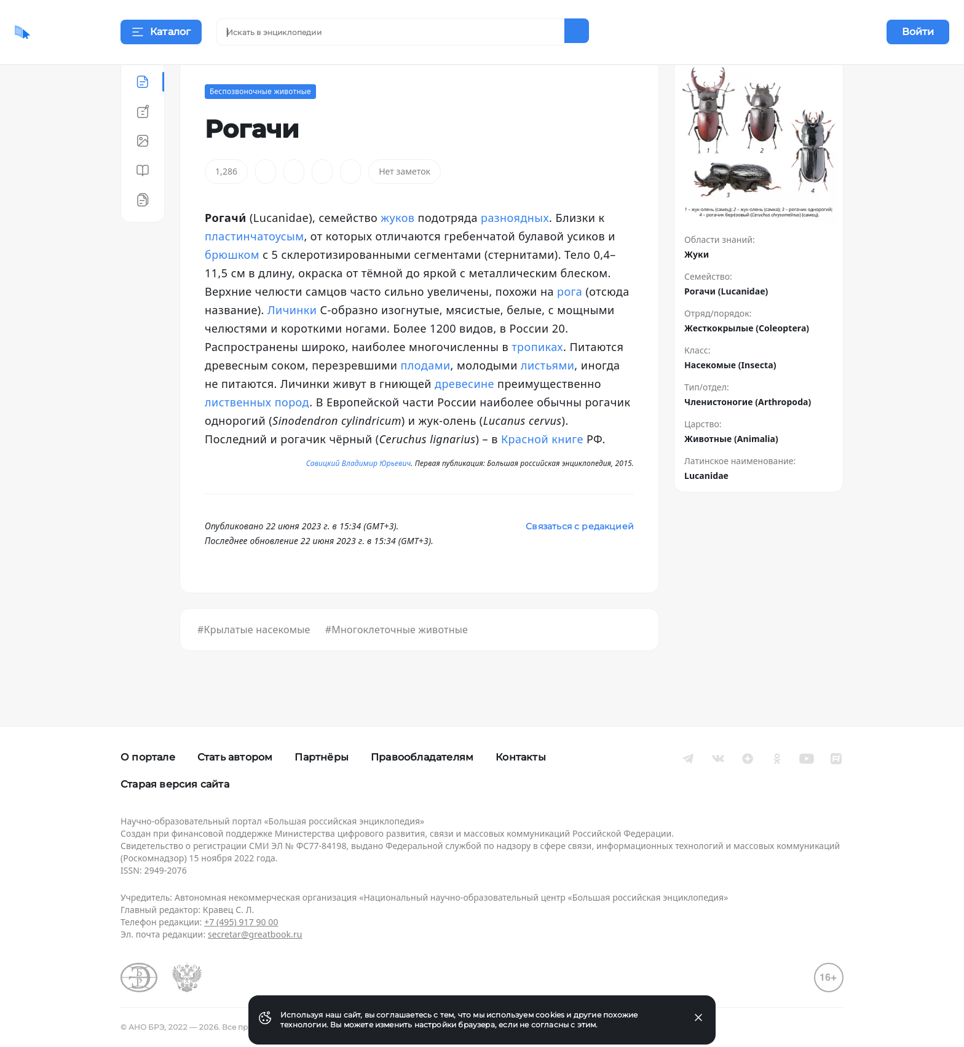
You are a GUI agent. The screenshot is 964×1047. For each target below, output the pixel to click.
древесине (464, 414)
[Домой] (58, 32)
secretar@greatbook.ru (255, 934)
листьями (547, 396)
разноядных (515, 248)
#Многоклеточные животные (396, 660)
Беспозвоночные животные (260, 122)
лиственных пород (257, 432)
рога (569, 322)
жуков (397, 248)
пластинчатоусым (254, 266)
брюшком (232, 285)
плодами (426, 396)
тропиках (537, 377)
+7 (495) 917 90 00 (241, 922)
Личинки (292, 340)
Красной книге (542, 469)
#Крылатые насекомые (253, 660)
